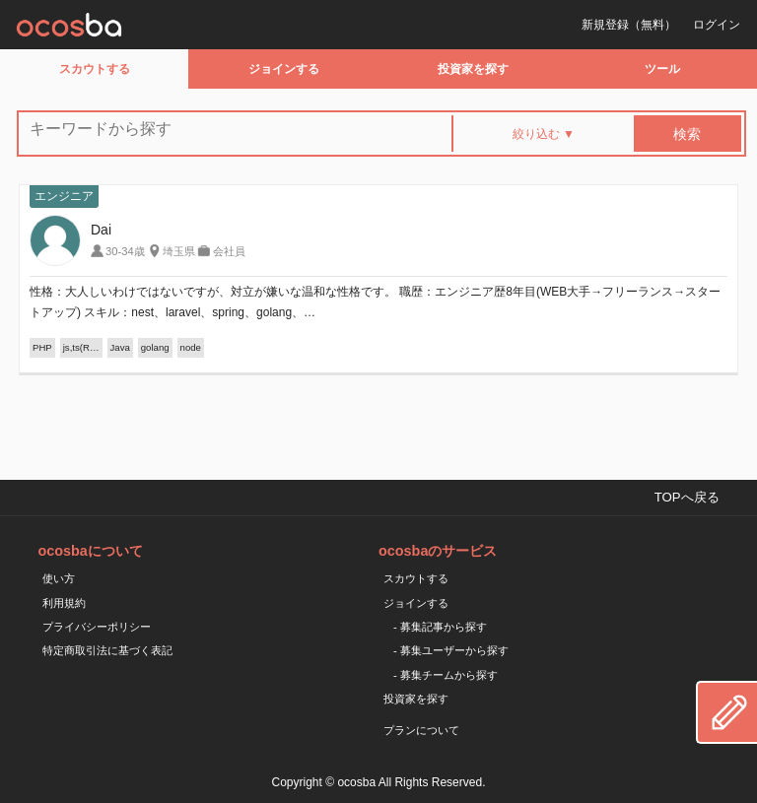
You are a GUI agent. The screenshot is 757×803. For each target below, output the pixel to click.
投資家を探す (473, 69)
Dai (101, 229)
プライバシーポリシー (96, 627)
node (190, 347)
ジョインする (283, 69)
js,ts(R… (81, 347)
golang (155, 347)
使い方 (58, 578)
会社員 (229, 251)
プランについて (421, 730)
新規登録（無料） (629, 25)
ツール (662, 69)
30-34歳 (125, 251)
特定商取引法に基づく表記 (107, 650)
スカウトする (94, 69)
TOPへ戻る (687, 497)
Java (120, 347)
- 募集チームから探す (445, 675)
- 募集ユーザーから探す (451, 650)
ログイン (716, 25)
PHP (42, 347)
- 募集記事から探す (440, 627)
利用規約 (64, 603)
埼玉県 (179, 251)
